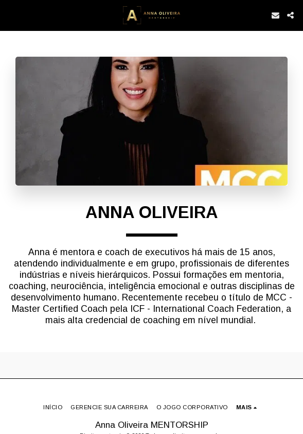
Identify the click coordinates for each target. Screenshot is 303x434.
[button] (11, 15)
